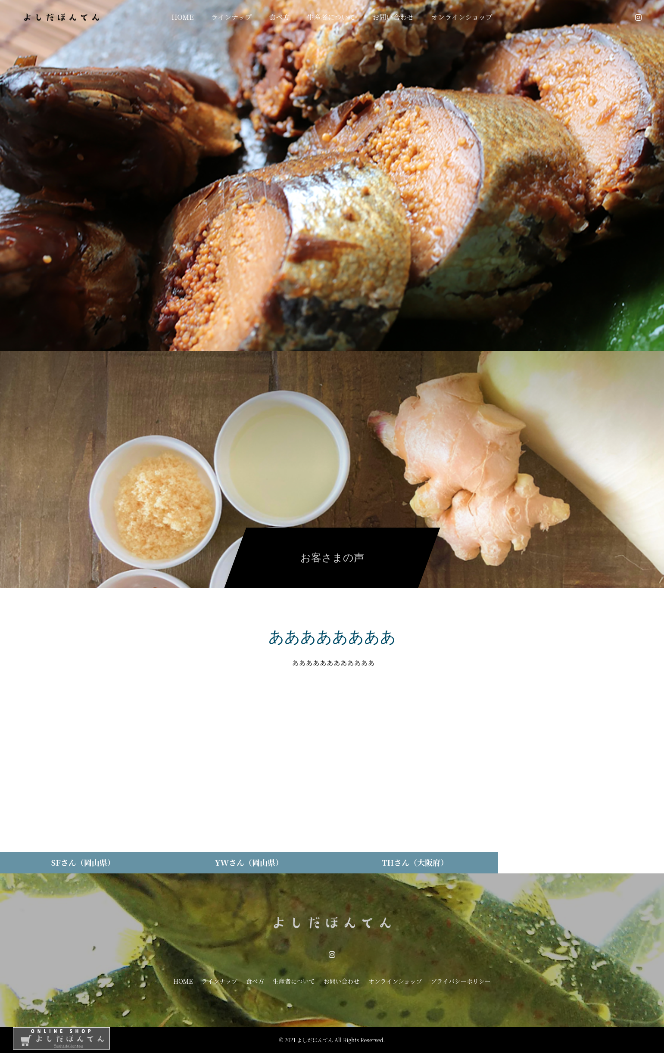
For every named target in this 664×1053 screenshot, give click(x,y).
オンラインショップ (462, 17)
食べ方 (279, 17)
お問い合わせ (393, 17)
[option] (332, 175)
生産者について (331, 17)
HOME (182, 17)
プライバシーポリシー (460, 981)
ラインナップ (231, 17)
